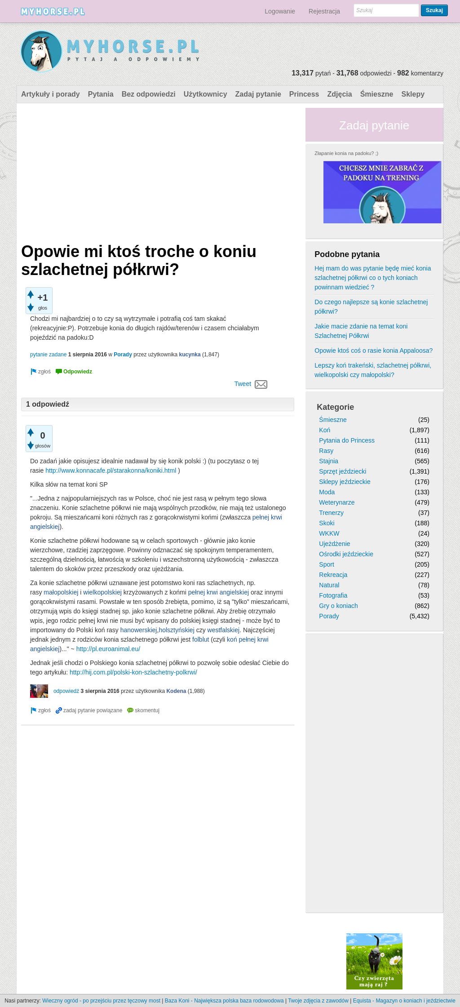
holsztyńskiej (176, 630)
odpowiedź (66, 691)
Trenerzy (331, 512)
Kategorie (335, 407)
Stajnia (328, 461)
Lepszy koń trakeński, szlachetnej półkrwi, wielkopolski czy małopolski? (372, 370)
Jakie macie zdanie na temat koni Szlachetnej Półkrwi (360, 331)
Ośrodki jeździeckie (346, 554)
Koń (324, 430)
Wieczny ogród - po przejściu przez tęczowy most (101, 1001)
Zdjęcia (339, 94)
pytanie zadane (48, 354)
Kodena (176, 691)
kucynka (190, 354)
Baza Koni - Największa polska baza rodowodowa (224, 1001)
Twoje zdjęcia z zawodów (318, 1001)
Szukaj (434, 10)
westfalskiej (224, 630)
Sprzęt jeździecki (342, 471)
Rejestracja (324, 11)
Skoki (326, 523)
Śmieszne (377, 94)
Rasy (326, 450)
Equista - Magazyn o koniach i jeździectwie (404, 1001)
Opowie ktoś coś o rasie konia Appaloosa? (373, 350)
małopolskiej (61, 592)
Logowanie (280, 11)
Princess (304, 94)
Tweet (242, 383)
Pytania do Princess (347, 440)
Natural (329, 585)
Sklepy (413, 94)
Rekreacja (333, 574)
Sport (326, 564)
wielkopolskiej (102, 592)
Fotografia (333, 595)
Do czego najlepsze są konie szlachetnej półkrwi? (371, 306)
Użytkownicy (205, 94)
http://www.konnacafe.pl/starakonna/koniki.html (110, 470)
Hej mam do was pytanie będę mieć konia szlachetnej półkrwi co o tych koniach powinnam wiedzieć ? (372, 278)
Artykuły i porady (50, 94)
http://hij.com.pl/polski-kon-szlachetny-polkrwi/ (133, 672)
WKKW (329, 533)
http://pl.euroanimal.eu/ (108, 648)
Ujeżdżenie (334, 543)
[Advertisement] (157, 171)
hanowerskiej (138, 630)
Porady (123, 354)
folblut (200, 639)
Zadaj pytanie (258, 94)
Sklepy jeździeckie (344, 481)
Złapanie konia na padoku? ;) (346, 153)
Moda (327, 492)
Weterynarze (336, 502)
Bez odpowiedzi (149, 94)
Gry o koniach (338, 605)
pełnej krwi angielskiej (218, 592)
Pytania (101, 94)
